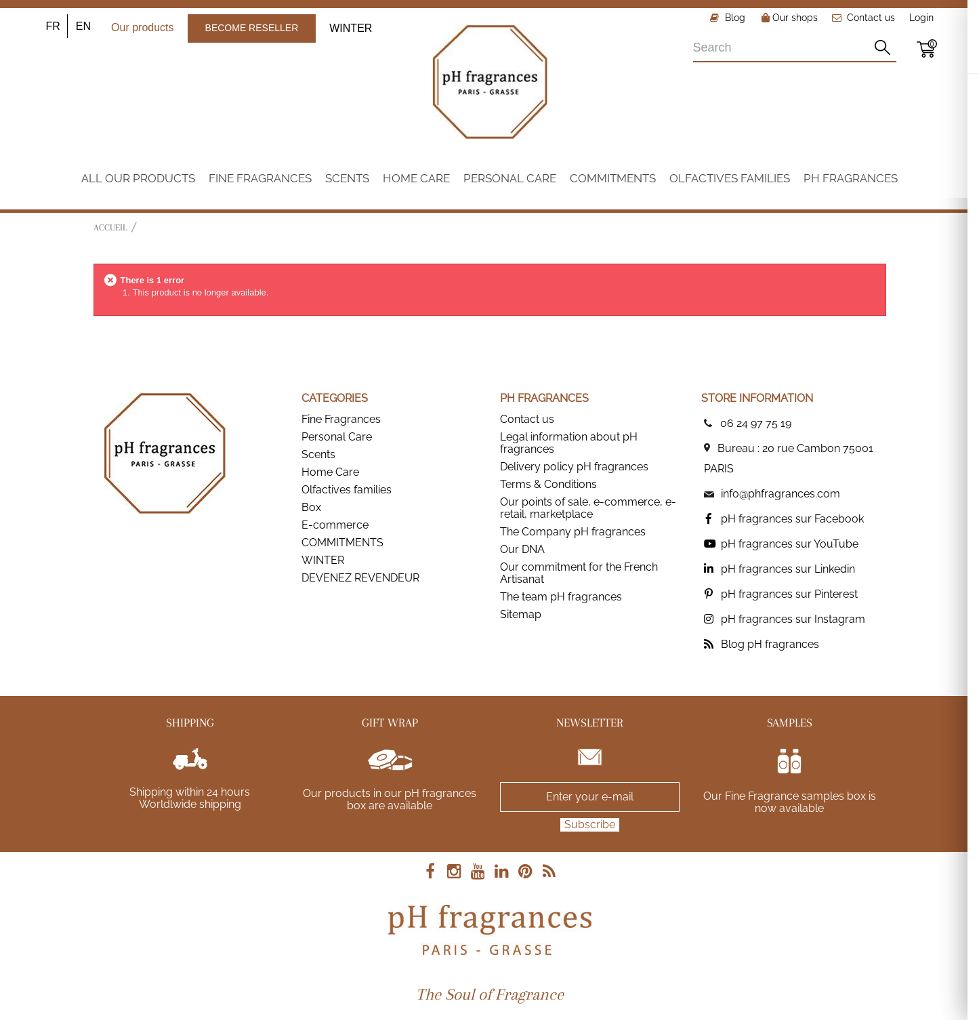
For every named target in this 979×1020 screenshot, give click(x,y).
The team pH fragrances (561, 596)
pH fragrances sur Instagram (793, 619)
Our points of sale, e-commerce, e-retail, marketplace (588, 508)
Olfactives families (346, 489)
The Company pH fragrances (573, 531)
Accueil (110, 227)
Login (921, 17)
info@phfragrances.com (780, 493)
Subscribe (589, 824)
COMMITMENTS (342, 542)
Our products (142, 27)
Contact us (871, 17)
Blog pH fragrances (770, 644)
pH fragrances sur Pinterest (789, 594)
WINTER (350, 28)
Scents (318, 454)
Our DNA (522, 549)
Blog (733, 17)
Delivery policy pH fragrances (574, 466)
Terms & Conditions (548, 484)
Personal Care (336, 436)
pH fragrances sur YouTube (789, 543)
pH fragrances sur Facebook (792, 518)
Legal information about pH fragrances (569, 442)
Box (311, 507)
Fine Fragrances (341, 419)
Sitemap (520, 614)
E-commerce (335, 524)
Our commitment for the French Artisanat (579, 573)
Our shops (790, 17)
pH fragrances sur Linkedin (788, 569)
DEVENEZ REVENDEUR (360, 577)
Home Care (330, 472)
